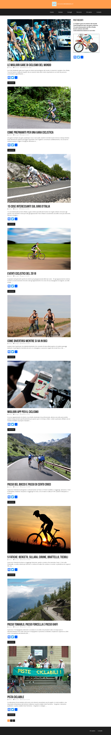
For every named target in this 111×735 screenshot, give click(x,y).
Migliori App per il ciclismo (23, 412)
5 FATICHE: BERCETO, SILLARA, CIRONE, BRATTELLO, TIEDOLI (37, 557)
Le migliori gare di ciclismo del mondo (29, 65)
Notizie (60, 12)
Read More (11, 82)
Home (52, 12)
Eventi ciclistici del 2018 (21, 273)
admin (10, 67)
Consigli (69, 12)
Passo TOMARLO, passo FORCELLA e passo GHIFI (32, 624)
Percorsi (79, 12)
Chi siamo (89, 12)
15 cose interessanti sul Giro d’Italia (28, 206)
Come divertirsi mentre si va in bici (27, 341)
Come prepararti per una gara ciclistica (30, 132)
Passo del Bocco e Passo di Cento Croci (29, 484)
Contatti (99, 12)
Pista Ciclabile (15, 697)
